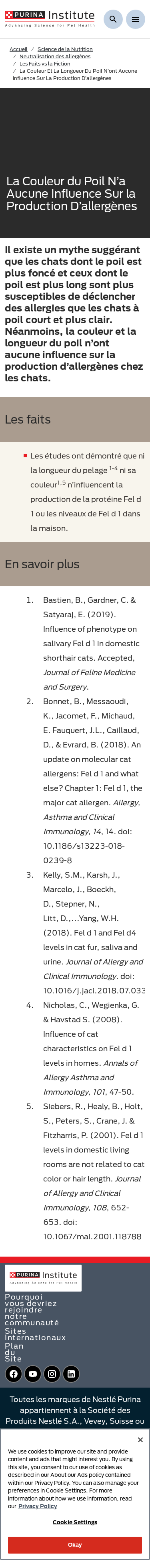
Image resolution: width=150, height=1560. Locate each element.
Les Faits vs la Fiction (45, 63)
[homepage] (49, 18)
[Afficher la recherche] (113, 19)
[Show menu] (135, 19)
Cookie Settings (75, 1522)
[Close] (140, 1440)
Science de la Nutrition (65, 49)
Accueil (19, 49)
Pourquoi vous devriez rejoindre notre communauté (32, 1310)
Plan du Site (14, 1352)
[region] (75, 1494)
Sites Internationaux (35, 1334)
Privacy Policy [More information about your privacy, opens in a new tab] (37, 1506)
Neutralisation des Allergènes (55, 56)
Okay (75, 1545)
